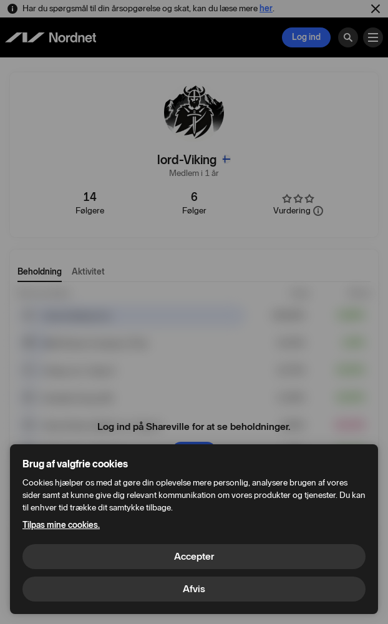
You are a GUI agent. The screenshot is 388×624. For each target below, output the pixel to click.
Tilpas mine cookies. (61, 525)
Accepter (194, 556)
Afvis (194, 589)
